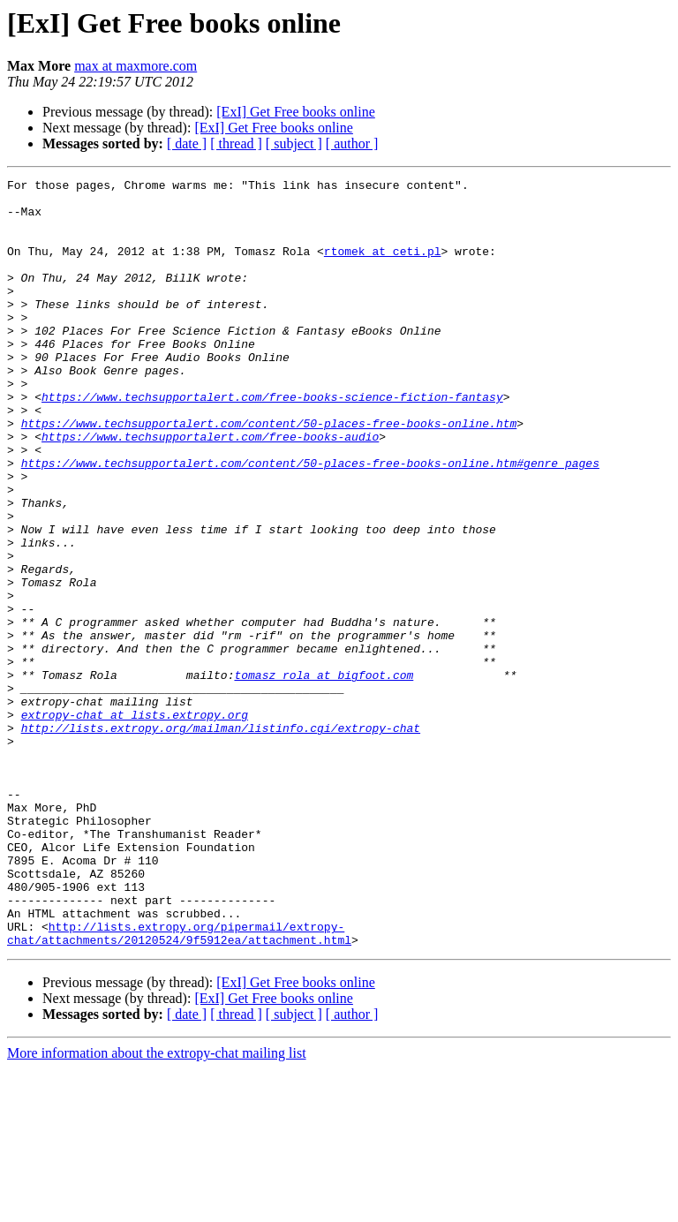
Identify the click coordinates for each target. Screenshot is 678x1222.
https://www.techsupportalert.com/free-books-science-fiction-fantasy (272, 441)
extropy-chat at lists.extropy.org (134, 823)
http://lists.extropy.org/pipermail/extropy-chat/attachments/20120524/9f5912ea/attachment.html (179, 1085)
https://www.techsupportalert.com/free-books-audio (210, 489)
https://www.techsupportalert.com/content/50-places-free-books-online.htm (269, 473)
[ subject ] (294, 143)
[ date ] (187, 143)
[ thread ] (236, 143)
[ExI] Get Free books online (295, 111)
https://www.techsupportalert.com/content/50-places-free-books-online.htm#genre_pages (310, 521)
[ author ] (352, 143)
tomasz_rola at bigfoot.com (323, 775)
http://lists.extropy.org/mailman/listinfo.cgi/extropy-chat (220, 839)
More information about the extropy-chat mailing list (156, 1206)
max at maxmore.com (135, 65)
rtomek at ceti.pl (382, 267)
